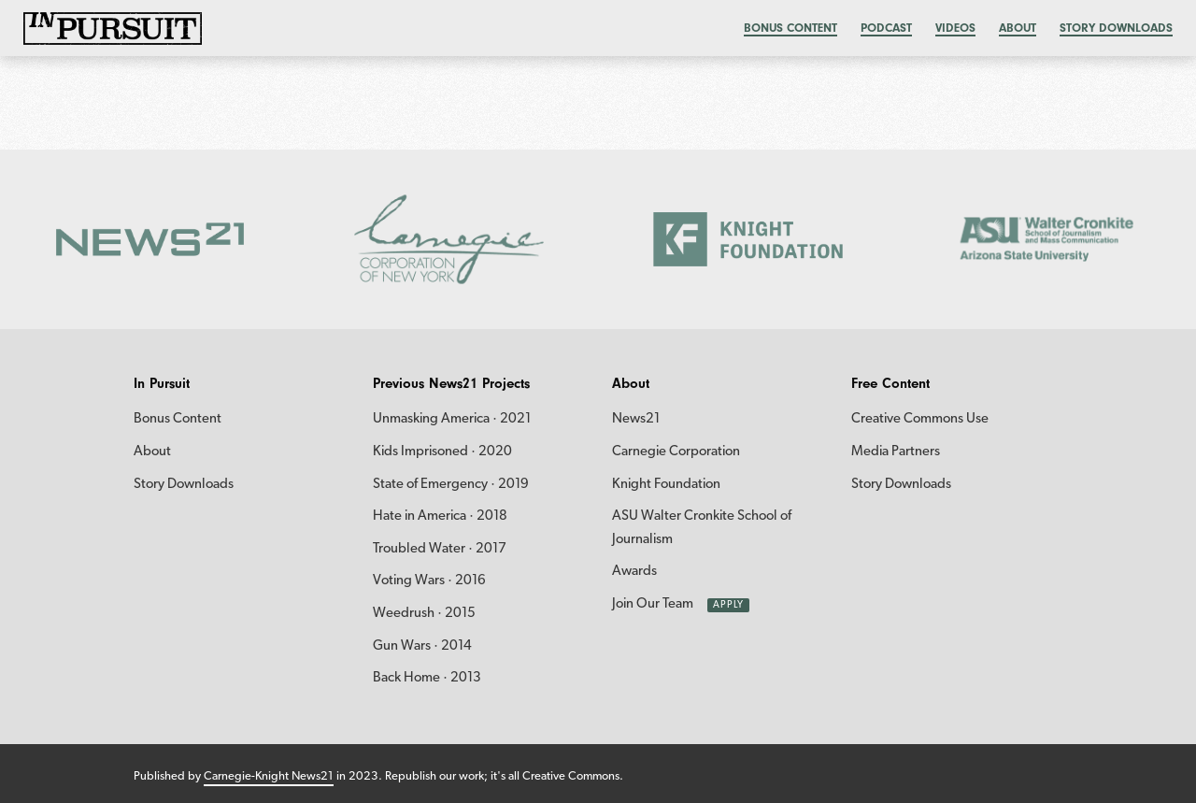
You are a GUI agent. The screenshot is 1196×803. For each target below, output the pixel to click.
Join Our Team (652, 604)
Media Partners (895, 452)
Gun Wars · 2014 (422, 646)
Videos (955, 28)
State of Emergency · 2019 (451, 485)
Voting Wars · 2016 (429, 581)
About (1017, 28)
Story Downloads (1116, 28)
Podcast (886, 28)
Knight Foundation (666, 485)
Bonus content (790, 28)
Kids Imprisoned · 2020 (442, 452)
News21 (636, 419)
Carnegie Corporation (676, 452)
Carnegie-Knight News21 (269, 776)
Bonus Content (177, 419)
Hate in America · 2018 (440, 516)
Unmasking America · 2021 (452, 419)
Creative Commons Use (920, 419)
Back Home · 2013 (427, 678)
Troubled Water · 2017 (439, 549)
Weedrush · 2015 (424, 614)
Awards (634, 572)
